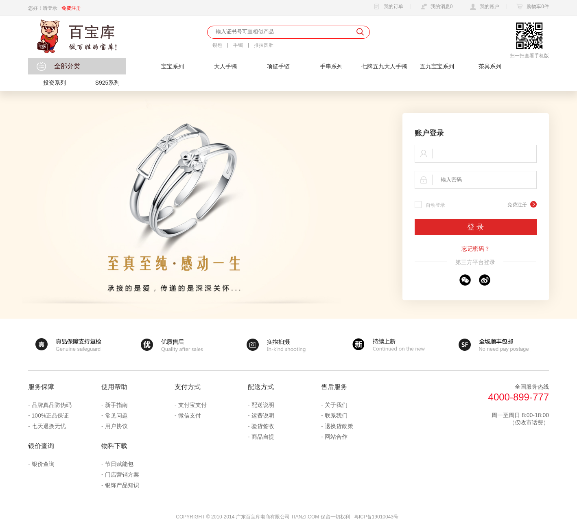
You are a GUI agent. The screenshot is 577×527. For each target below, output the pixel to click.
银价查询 (43, 464)
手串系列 (331, 66)
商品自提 (262, 436)
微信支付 (189, 415)
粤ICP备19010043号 (376, 517)
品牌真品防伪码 (52, 405)
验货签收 (262, 426)
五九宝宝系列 (437, 66)
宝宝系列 (172, 66)
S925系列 (107, 82)
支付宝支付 (192, 405)
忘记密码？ (475, 248)
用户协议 (116, 426)
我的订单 (387, 7)
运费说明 (262, 415)
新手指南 (116, 405)
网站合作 (336, 436)
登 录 (475, 227)
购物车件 (531, 7)
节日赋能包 (119, 464)
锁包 (217, 45)
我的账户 (483, 7)
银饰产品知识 (122, 485)
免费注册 (71, 8)
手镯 (238, 45)
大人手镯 (225, 66)
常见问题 (116, 415)
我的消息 (435, 7)
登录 (52, 8)
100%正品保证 (50, 415)
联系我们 (336, 415)
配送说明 (262, 405)
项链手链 (278, 66)
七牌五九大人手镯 (384, 66)
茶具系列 (490, 66)
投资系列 (54, 82)
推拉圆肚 (263, 45)
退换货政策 (339, 426)
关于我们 (336, 405)
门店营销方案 (122, 474)
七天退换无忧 (49, 426)
